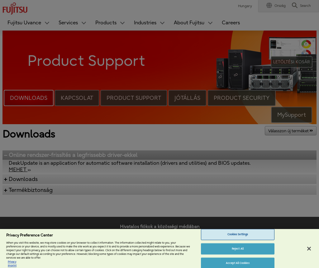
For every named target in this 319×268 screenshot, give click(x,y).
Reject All (238, 253)
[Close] (309, 253)
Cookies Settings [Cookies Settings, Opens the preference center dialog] (237, 239)
